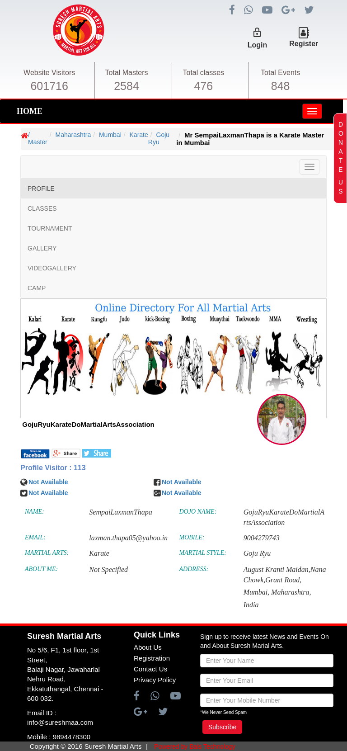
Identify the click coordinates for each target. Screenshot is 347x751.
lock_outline (257, 32)
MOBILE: (192, 537)
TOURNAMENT (50, 228)
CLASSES (42, 208)
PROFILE (41, 188)
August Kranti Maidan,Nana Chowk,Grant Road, (285, 575)
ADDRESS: (194, 569)
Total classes (204, 72)
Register (303, 43)
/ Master (37, 138)
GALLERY (42, 248)
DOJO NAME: (198, 511)
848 (280, 86)
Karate (139, 134)
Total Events (280, 72)
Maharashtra (73, 134)
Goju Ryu (158, 138)
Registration (152, 658)
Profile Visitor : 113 (53, 468)
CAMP (37, 288)
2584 (126, 86)
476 (203, 86)
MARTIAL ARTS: (47, 552)
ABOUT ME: (41, 569)
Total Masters (126, 72)
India (251, 605)
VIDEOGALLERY (52, 268)
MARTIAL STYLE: (202, 552)
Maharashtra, (291, 592)
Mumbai (110, 134)
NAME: (34, 511)
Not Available (48, 482)
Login (257, 45)
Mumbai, (256, 592)
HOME (29, 111)
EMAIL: (35, 537)
